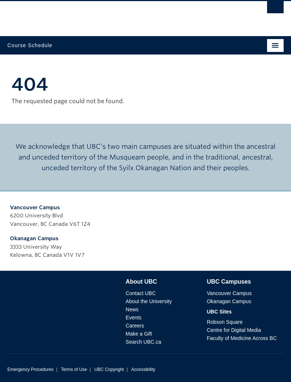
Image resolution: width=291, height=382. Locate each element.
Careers (135, 326)
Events (133, 317)
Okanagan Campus (34, 238)
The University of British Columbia (104, 15)
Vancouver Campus (35, 207)
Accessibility (143, 369)
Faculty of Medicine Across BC (242, 338)
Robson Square (224, 322)
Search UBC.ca (143, 342)
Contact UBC (141, 293)
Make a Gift (139, 334)
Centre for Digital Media (234, 330)
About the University (149, 301)
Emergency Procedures (30, 369)
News (132, 309)
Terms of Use (74, 369)
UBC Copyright (109, 369)
